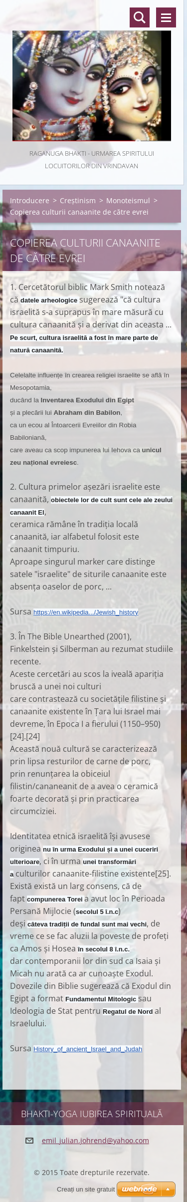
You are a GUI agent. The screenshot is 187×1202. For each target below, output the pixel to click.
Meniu (166, 17)
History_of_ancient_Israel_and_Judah (87, 1049)
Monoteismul (128, 200)
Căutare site (140, 17)
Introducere (29, 200)
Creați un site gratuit (86, 1189)
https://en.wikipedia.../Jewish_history (85, 612)
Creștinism (78, 200)
